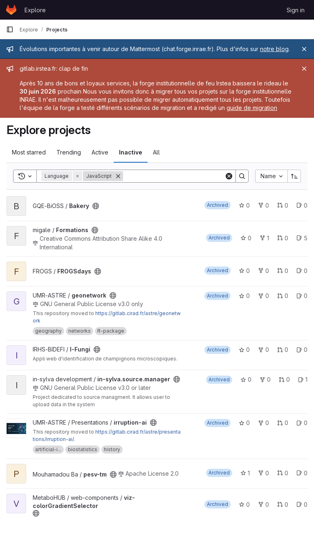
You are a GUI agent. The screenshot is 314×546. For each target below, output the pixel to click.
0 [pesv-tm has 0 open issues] (301, 473)
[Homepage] (11, 9)
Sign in (296, 10)
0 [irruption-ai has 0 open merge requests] (282, 422)
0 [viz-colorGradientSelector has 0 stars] (244, 504)
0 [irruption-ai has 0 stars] (244, 422)
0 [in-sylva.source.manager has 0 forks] (265, 379)
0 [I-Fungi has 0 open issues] (301, 349)
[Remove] (118, 176)
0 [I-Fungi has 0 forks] (263, 349)
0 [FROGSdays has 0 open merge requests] (282, 270)
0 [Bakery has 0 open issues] (301, 205)
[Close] (304, 49)
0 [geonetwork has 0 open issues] (301, 295)
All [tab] (156, 152)
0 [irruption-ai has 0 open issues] (301, 422)
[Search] (174, 176)
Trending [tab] (68, 152)
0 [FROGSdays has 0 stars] (244, 270)
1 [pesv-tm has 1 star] (245, 473)
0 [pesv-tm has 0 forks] (263, 473)
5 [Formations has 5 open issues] (301, 238)
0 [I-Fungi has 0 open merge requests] (282, 349)
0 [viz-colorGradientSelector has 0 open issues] (301, 504)
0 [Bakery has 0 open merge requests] (282, 205)
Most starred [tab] (29, 152)
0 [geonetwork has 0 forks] (263, 295)
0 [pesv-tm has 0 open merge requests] (282, 473)
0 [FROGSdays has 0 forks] (263, 270)
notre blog (274, 48)
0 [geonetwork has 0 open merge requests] (282, 295)
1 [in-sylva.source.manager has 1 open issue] (302, 379)
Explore (35, 10)
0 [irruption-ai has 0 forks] (263, 422)
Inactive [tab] (130, 152)
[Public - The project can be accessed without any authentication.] (95, 206)
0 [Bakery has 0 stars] (244, 205)
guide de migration (252, 107)
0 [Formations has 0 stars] (245, 238)
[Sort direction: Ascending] (294, 176)
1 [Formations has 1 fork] (264, 238)
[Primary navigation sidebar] (9, 29)
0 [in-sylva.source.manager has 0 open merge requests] (284, 379)
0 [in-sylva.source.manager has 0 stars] (245, 379)
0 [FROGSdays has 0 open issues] (301, 270)
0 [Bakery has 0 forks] (263, 205)
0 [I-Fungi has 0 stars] (244, 349)
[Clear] (229, 176)
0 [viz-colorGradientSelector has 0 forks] (263, 504)
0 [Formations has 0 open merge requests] (282, 238)
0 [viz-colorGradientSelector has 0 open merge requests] (282, 504)
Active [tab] (100, 152)
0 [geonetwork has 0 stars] (244, 295)
